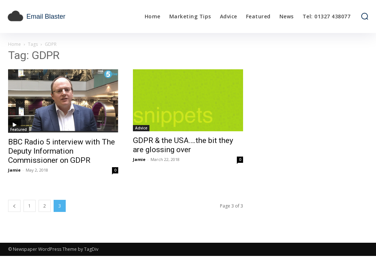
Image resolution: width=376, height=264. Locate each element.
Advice (141, 128)
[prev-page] (14, 206)
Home (14, 44)
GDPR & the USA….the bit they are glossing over (183, 145)
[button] (365, 16)
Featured (18, 129)
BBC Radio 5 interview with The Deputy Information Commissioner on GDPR (61, 151)
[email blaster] (52, 16)
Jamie (14, 170)
